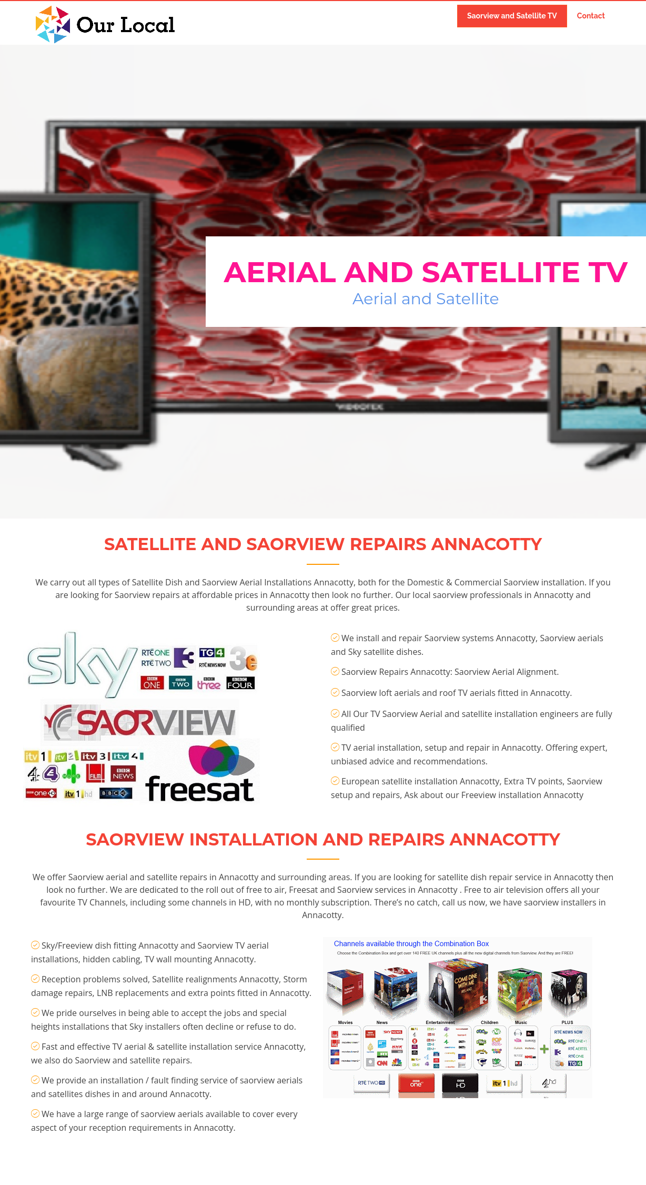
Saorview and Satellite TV (512, 16)
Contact (591, 16)
